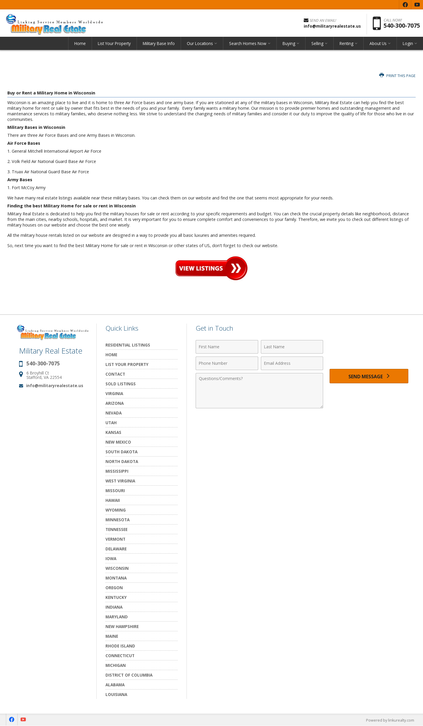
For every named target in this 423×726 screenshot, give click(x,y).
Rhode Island (120, 646)
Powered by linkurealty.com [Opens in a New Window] (389, 720)
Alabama (115, 684)
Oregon (114, 587)
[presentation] (369, 350)
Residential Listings (127, 345)
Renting (346, 45)
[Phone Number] (227, 363)
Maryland (116, 617)
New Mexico (118, 442)
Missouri (115, 490)
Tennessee (116, 529)
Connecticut (120, 655)
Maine (111, 636)
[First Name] (227, 347)
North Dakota (121, 461)
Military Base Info (159, 45)
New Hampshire (122, 626)
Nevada (113, 413)
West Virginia (120, 481)
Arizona (114, 403)
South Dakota (121, 451)
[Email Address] (292, 363)
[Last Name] (292, 347)
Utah (111, 422)
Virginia (114, 393)
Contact (115, 374)
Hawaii (112, 500)
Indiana (113, 607)
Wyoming (115, 510)
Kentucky (116, 597)
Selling (317, 45)
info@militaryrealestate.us (54, 385)
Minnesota (117, 519)
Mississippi (116, 471)
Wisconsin (117, 568)
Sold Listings (120, 384)
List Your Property (114, 45)
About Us (378, 45)
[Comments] (259, 390)
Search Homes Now (247, 45)
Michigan (115, 665)
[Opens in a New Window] (405, 4)
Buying (289, 45)
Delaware (116, 549)
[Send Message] (369, 377)
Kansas (113, 432)
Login (408, 45)
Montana (116, 578)
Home (80, 45)
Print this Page (397, 75)
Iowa (110, 558)
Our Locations (200, 45)
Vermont (115, 539)
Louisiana (116, 694)
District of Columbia (128, 675)
